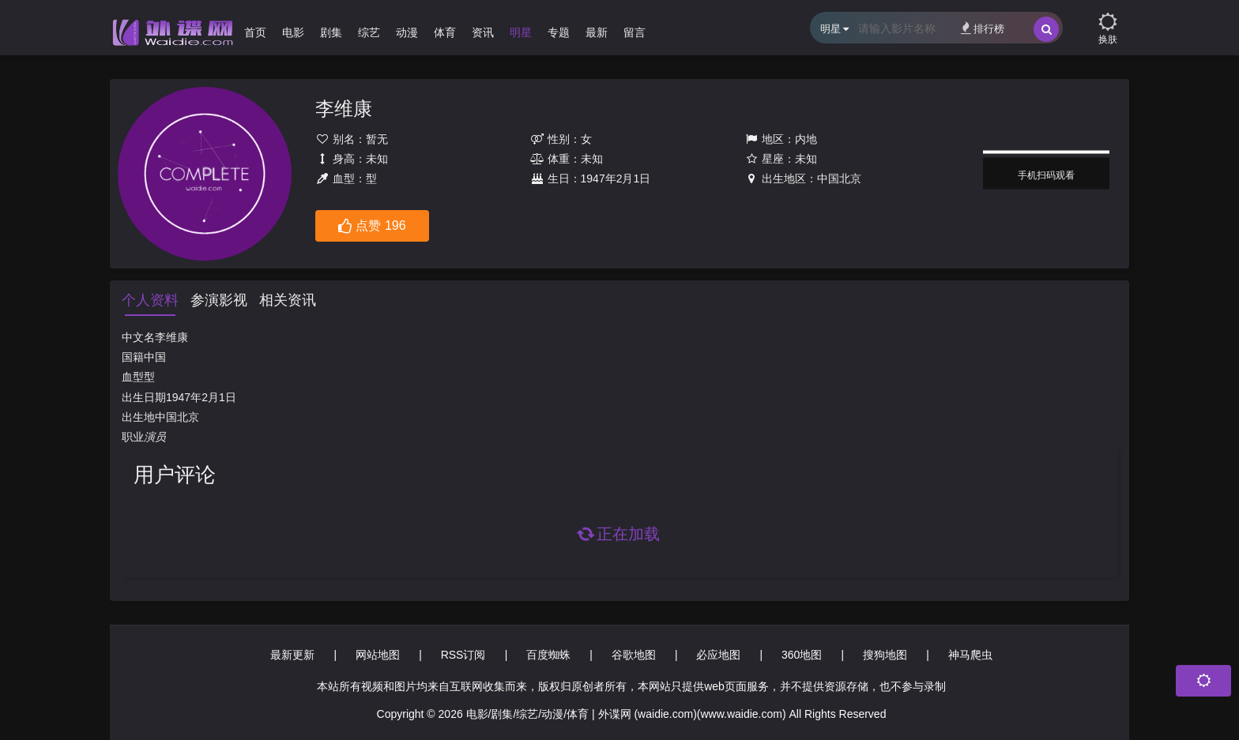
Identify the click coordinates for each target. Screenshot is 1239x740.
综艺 (369, 32)
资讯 (483, 32)
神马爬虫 (970, 654)
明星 (521, 32)
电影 (293, 32)
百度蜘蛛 (548, 654)
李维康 (343, 108)
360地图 (801, 654)
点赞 (371, 227)
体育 (445, 32)
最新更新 (292, 654)
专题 (559, 32)
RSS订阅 (463, 654)
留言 (634, 32)
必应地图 (718, 654)
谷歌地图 (634, 654)
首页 (255, 32)
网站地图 (378, 654)
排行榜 (982, 28)
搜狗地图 (885, 654)
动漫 (407, 32)
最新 (597, 32)
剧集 (331, 32)
